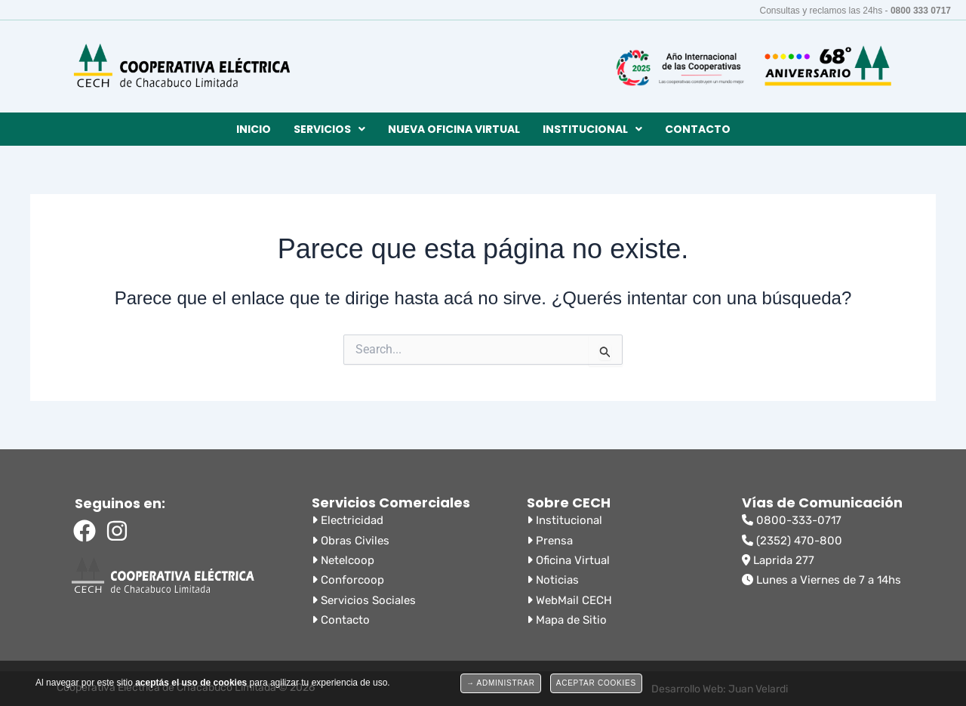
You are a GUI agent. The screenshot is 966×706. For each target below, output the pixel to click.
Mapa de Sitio (567, 620)
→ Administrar (500, 683)
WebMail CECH (569, 600)
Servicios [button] (329, 129)
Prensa (550, 540)
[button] (329, 129)
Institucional (564, 520)
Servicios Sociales (364, 600)
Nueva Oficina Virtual (454, 129)
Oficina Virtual (568, 560)
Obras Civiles (350, 540)
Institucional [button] (592, 129)
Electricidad (347, 520)
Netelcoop (343, 560)
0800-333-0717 (791, 520)
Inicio (253, 129)
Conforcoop (348, 580)
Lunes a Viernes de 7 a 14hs (821, 580)
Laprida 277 (778, 560)
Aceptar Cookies (596, 683)
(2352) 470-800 (792, 540)
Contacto (698, 129)
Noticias (553, 580)
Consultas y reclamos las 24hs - (856, 10)
